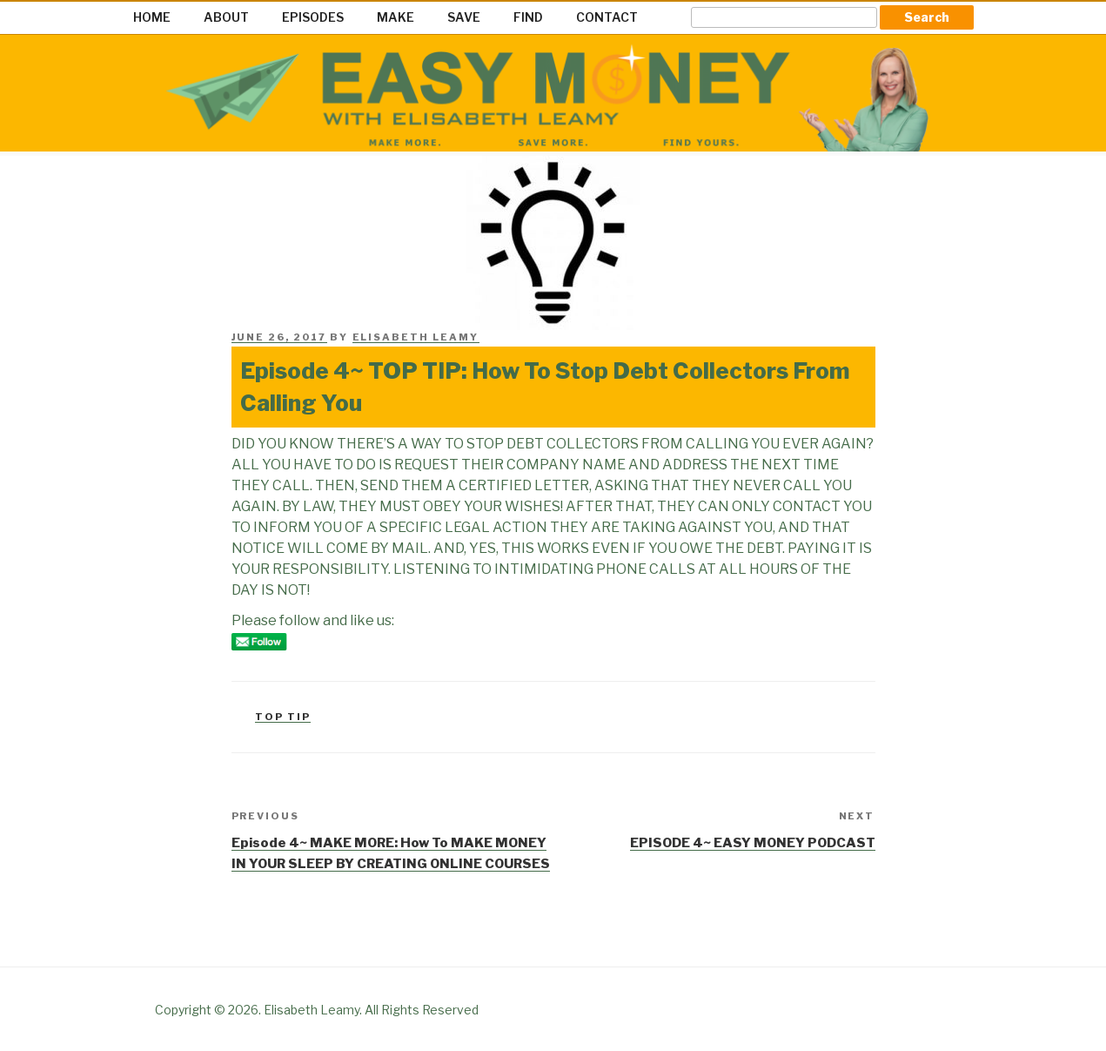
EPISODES (313, 17)
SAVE (463, 17)
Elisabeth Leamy (415, 337)
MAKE (395, 17)
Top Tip (283, 717)
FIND (528, 17)
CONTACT (607, 17)
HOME (152, 17)
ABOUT (226, 17)
